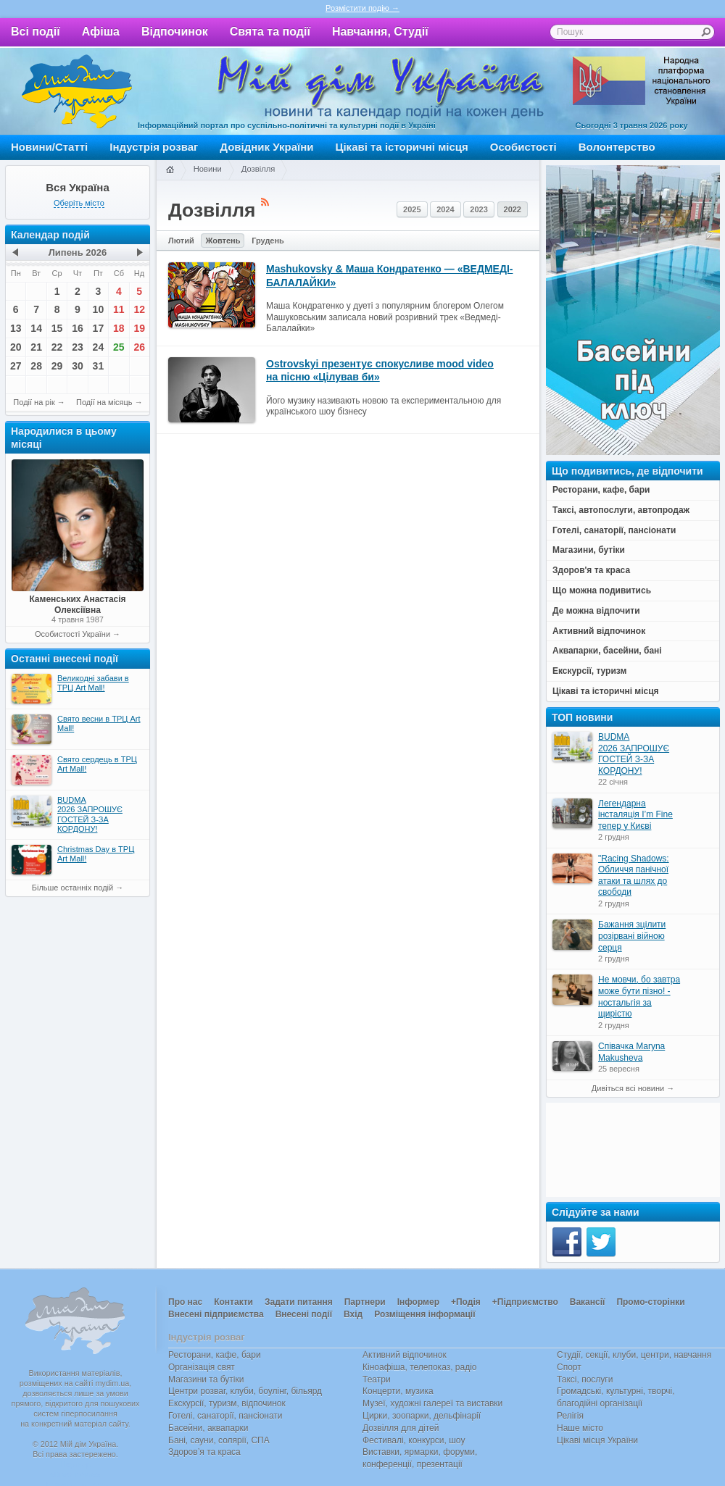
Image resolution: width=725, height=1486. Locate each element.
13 (16, 328)
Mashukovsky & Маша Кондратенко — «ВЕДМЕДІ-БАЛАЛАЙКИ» (389, 275)
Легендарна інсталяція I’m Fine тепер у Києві (635, 814)
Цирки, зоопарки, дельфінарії (421, 1416)
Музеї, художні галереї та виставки (432, 1403)
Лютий (181, 240)
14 (36, 328)
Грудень (268, 240)
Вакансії (587, 1302)
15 (57, 328)
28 (36, 366)
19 (139, 328)
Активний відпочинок (404, 1355)
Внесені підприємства (216, 1314)
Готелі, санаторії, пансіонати (225, 1416)
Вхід (353, 1314)
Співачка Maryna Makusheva (631, 1052)
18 (119, 328)
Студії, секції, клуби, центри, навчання (634, 1355)
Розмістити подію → (362, 8)
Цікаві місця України (597, 1440)
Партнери (365, 1302)
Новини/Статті (49, 147)
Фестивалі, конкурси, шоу (413, 1440)
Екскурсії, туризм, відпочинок (227, 1403)
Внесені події (304, 1314)
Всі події (35, 31)
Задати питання (299, 1302)
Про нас (185, 1302)
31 (98, 366)
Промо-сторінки (650, 1302)
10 (98, 309)
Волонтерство (617, 147)
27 (16, 366)
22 (57, 347)
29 (57, 366)
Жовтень (222, 240)
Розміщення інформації (424, 1314)
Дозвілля (258, 168)
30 (77, 366)
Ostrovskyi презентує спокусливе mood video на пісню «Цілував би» (380, 370)
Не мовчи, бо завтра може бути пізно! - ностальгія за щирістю (639, 996)
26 (139, 347)
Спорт (569, 1367)
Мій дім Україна (77, 91)
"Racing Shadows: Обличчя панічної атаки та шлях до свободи (633, 875)
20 (16, 347)
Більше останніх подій (72, 887)
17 (98, 328)
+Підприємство (525, 1302)
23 (77, 347)
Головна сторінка (169, 170)
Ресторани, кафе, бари (214, 1355)
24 (98, 347)
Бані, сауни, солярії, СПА (219, 1440)
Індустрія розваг (153, 147)
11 (119, 309)
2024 (445, 209)
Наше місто (580, 1428)
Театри (376, 1379)
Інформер (418, 1302)
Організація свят (201, 1367)
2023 (478, 209)
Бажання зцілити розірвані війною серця (632, 935)
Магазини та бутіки (206, 1379)
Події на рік (33, 402)
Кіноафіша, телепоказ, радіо (419, 1367)
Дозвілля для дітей (400, 1428)
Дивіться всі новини (628, 1088)
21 (36, 347)
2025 (411, 209)
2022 (512, 209)
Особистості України (72, 634)
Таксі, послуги (585, 1379)
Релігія (570, 1416)
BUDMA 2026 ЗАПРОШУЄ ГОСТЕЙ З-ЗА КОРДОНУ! (633, 754)
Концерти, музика (398, 1391)
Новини (208, 168)
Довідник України (266, 147)
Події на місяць (104, 402)
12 (139, 309)
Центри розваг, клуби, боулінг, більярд (245, 1391)
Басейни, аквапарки (208, 1428)
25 (119, 347)
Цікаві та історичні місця (402, 147)
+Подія (466, 1302)
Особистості (523, 147)
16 (77, 328)
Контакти (233, 1302)
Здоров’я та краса (204, 1452)
